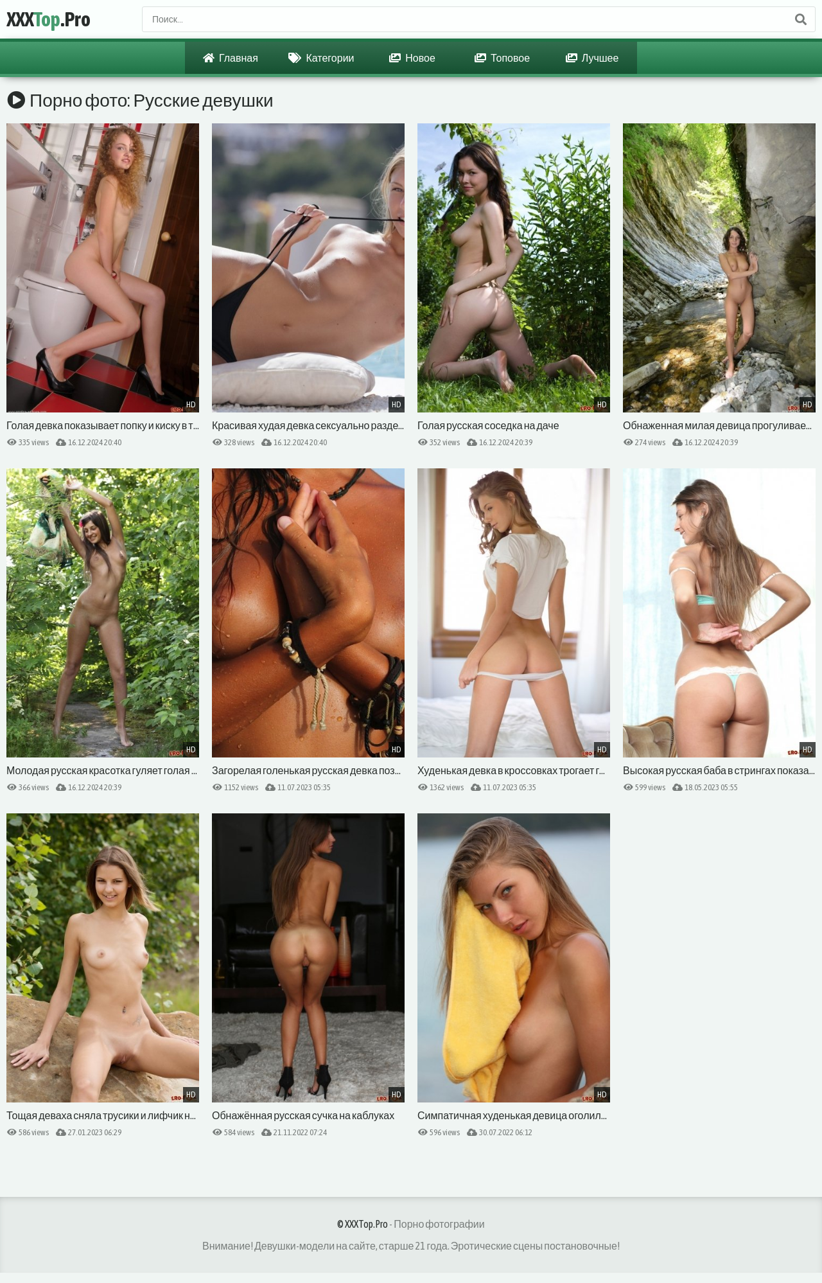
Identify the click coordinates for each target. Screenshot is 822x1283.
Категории (321, 58)
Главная (230, 58)
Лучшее (592, 58)
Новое (412, 58)
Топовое (502, 58)
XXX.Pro (48, 19)
